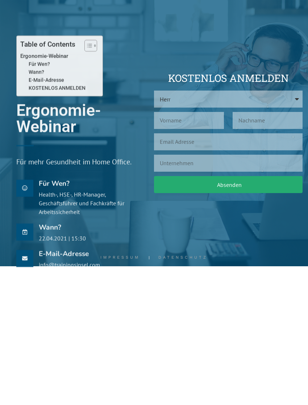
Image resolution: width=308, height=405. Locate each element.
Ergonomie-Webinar (44, 71)
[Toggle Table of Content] (87, 60)
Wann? (36, 87)
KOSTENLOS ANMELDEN (57, 103)
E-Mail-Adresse (46, 95)
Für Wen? (39, 79)
